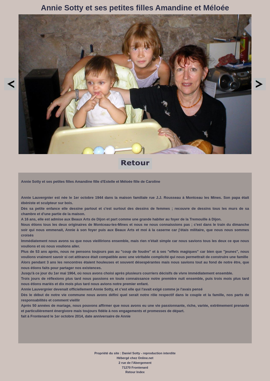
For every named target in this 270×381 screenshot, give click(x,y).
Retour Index (134, 372)
